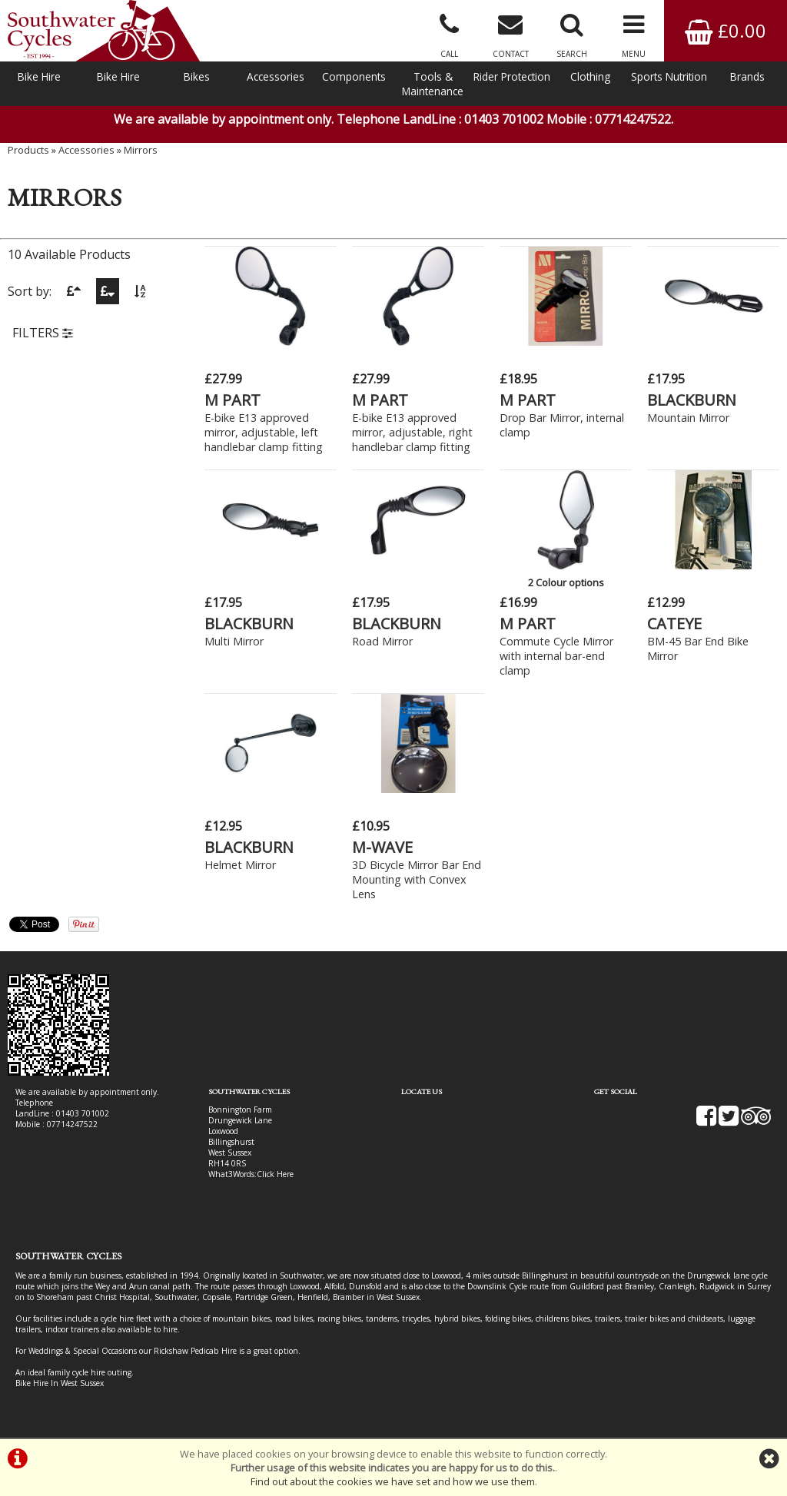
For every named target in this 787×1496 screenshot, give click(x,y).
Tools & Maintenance (432, 83)
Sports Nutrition (669, 76)
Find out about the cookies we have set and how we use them (393, 1481)
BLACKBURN (691, 400)
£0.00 (725, 30)
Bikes (197, 76)
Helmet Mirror (240, 864)
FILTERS (42, 332)
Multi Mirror (234, 641)
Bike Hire (39, 76)
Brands (747, 76)
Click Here (275, 1174)
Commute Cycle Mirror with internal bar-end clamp (556, 656)
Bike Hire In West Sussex (59, 1383)
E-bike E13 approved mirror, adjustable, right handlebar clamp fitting (412, 432)
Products (28, 150)
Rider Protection (511, 76)
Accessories (275, 76)
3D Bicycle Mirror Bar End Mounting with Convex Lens (416, 879)
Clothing (590, 76)
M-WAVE (382, 847)
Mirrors (141, 150)
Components (354, 76)
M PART (232, 400)
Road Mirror (382, 641)
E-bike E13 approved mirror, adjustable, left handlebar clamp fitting (263, 432)
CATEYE (674, 623)
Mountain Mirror (688, 417)
